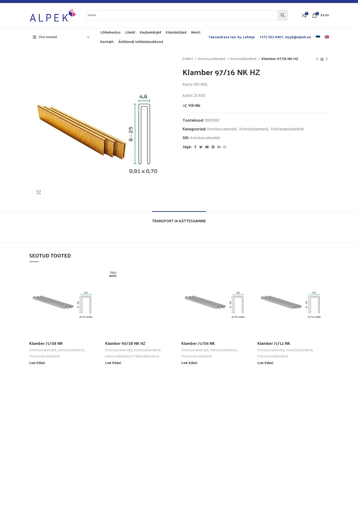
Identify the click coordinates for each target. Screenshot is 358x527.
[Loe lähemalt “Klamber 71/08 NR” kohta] (37, 363)
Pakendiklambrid (146, 357)
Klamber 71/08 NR (46, 343)
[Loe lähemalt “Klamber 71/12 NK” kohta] (265, 363)
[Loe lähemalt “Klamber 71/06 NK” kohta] (189, 363)
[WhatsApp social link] (224, 147)
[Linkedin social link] (219, 147)
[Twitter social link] (201, 147)
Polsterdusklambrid (287, 129)
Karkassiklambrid (118, 357)
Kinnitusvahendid (212, 59)
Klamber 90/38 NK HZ (125, 343)
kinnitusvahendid (204, 138)
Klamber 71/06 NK (198, 343)
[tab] (179, 218)
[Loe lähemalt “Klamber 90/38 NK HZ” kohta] (113, 363)
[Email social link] (207, 147)
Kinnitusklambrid (243, 59)
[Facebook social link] (195, 147)
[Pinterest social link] (213, 147)
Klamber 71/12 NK (273, 343)
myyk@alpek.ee (298, 37)
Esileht (188, 59)
